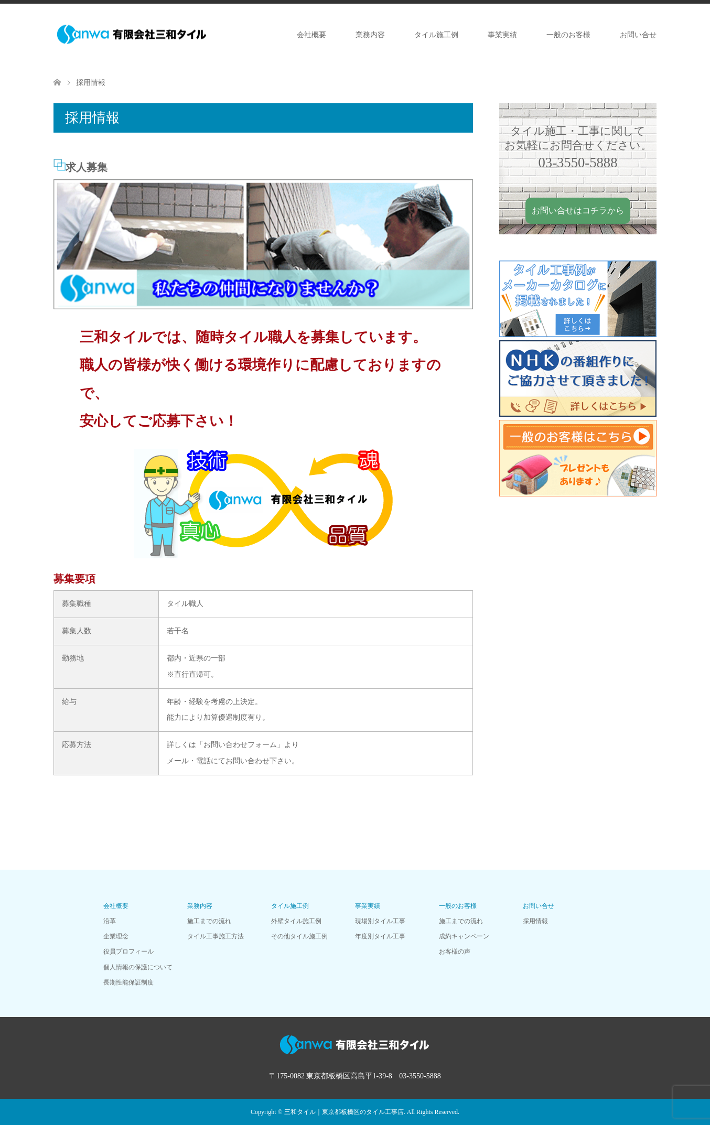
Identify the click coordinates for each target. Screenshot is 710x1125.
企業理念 (115, 936)
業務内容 (370, 35)
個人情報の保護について (138, 967)
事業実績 (502, 35)
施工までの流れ (209, 921)
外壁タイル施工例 (296, 921)
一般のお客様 (568, 35)
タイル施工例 (436, 35)
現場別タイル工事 (380, 921)
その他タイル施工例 (299, 936)
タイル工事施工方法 (215, 936)
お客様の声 (454, 951)
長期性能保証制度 (128, 982)
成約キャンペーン (464, 936)
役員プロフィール (128, 951)
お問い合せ (638, 35)
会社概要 (311, 35)
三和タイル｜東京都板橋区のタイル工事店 (344, 1112)
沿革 (109, 921)
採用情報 (535, 921)
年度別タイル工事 (380, 936)
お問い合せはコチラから (578, 210)
